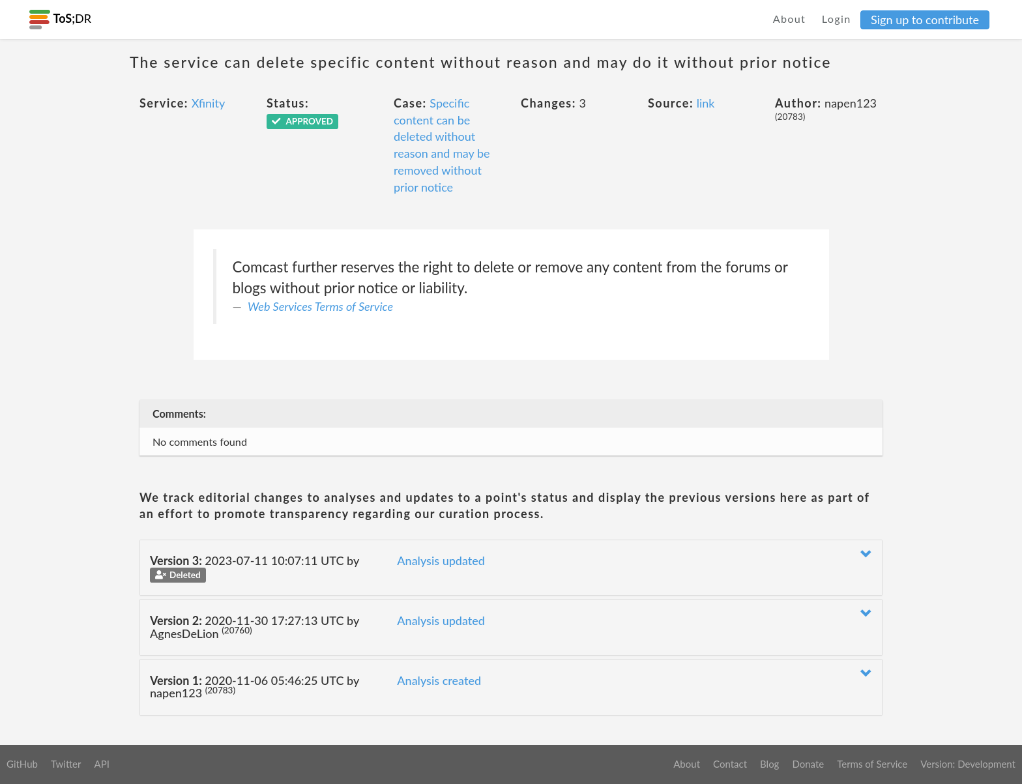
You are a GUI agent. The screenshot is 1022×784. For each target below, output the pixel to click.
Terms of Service (872, 764)
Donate (808, 764)
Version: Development (967, 764)
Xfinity (209, 103)
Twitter (66, 764)
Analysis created (439, 680)
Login (836, 18)
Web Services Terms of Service (320, 306)
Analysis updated (441, 560)
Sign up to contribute (925, 19)
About (789, 18)
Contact (730, 764)
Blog (769, 764)
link (706, 103)
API (101, 764)
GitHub (22, 764)
